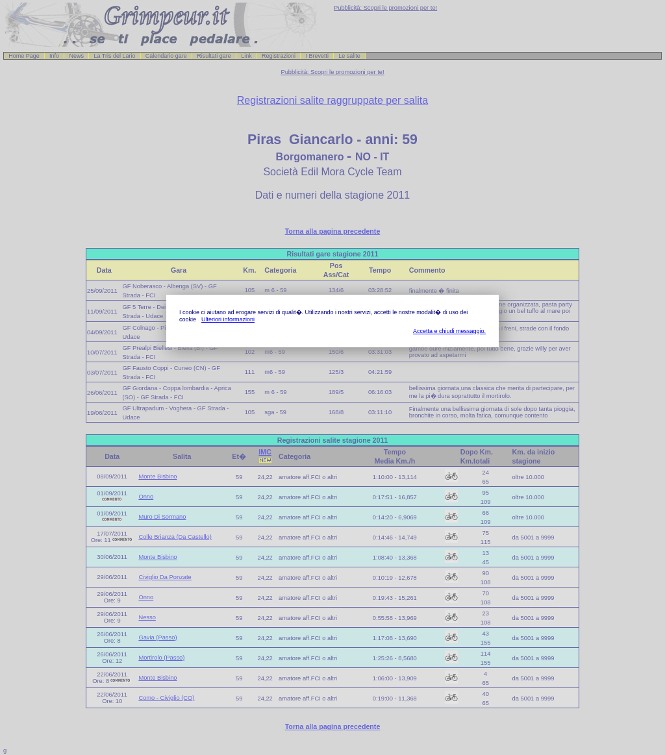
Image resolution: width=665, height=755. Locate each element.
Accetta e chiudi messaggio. (449, 331)
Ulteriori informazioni (228, 319)
